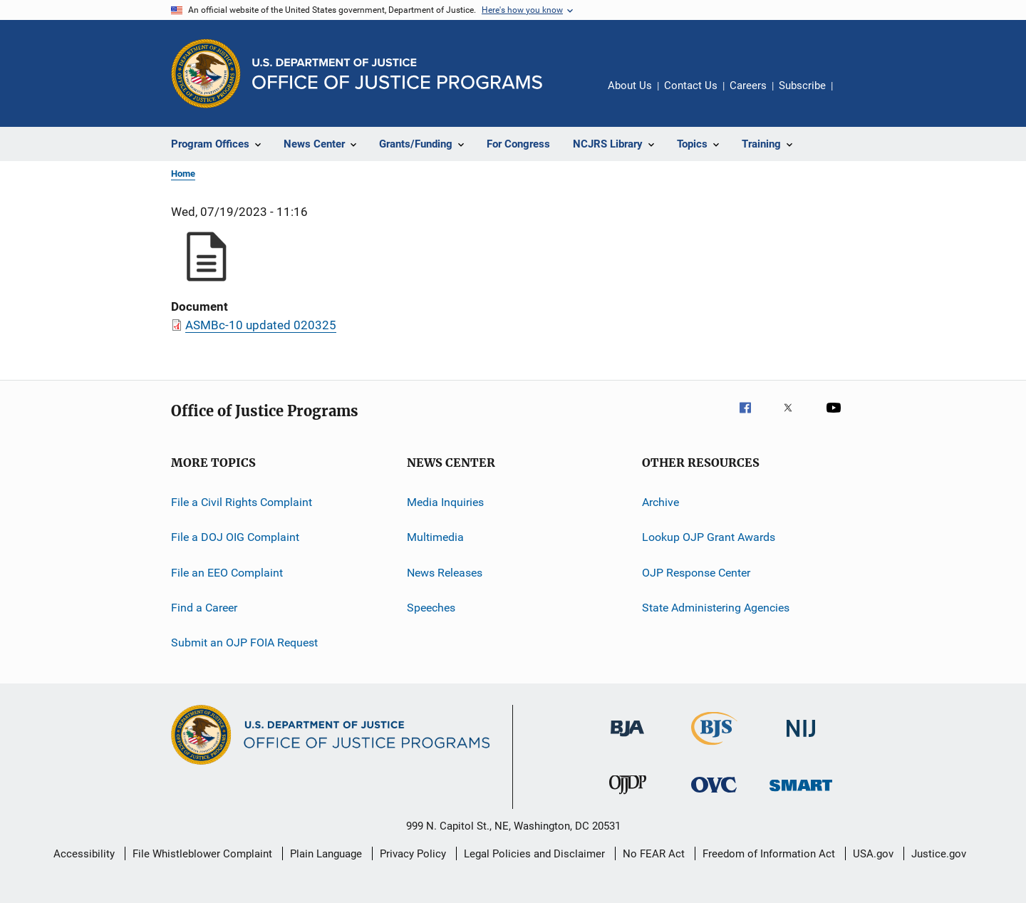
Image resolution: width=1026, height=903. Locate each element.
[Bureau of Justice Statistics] (714, 747)
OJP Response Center (696, 572)
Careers (748, 85)
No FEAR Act (654, 853)
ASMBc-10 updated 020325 (260, 325)
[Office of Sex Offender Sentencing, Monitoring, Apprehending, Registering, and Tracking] (801, 794)
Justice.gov (938, 853)
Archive (660, 502)
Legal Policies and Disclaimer (534, 853)
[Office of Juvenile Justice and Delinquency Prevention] (627, 797)
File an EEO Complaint (227, 572)
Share (855, 95)
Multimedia (435, 537)
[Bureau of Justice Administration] (627, 739)
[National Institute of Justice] (801, 739)
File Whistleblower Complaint (202, 853)
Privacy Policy (413, 853)
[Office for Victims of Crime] (714, 795)
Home (183, 173)
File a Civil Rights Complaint (241, 502)
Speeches (431, 607)
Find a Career (204, 607)
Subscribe (802, 85)
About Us (630, 85)
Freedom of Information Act (769, 853)
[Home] (397, 73)
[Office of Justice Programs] (206, 73)
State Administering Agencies (715, 607)
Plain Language (326, 853)
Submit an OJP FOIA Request (244, 642)
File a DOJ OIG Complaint (235, 537)
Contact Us (690, 85)
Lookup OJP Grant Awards (708, 537)
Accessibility (84, 853)
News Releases (444, 572)
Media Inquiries (445, 502)
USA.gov (873, 853)
